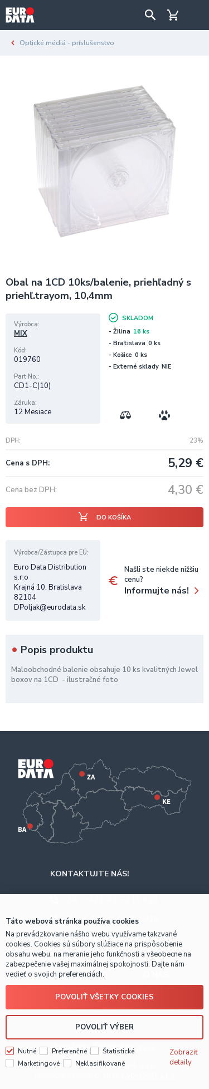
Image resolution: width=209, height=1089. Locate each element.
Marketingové (39, 1063)
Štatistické (118, 1051)
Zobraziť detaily (183, 1057)
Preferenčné (69, 1051)
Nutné (27, 1051)
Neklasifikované (100, 1063)
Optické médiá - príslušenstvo (67, 42)
